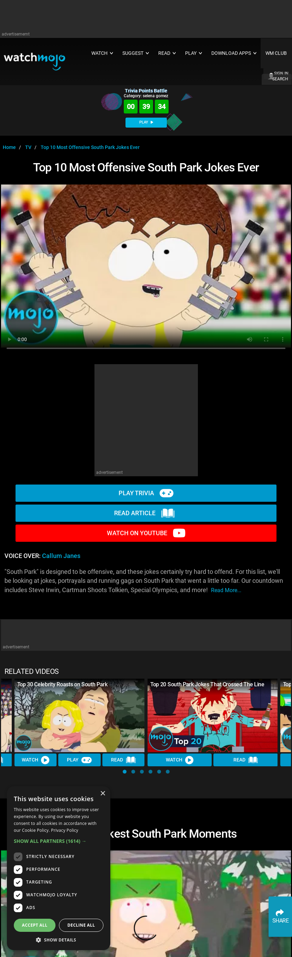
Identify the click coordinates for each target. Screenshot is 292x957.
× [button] (102, 793)
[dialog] (58, 868)
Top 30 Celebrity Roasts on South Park (62, 684)
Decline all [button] (81, 925)
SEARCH (280, 79)
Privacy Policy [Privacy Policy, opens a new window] (64, 830)
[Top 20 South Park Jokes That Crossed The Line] (213, 715)
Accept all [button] (35, 925)
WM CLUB (276, 53)
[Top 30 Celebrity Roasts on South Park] (79, 715)
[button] (124, 771)
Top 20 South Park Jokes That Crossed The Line (207, 684)
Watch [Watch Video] (35, 760)
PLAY (146, 122)
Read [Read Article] (123, 759)
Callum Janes (61, 555)
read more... (226, 590)
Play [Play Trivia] (79, 760)
